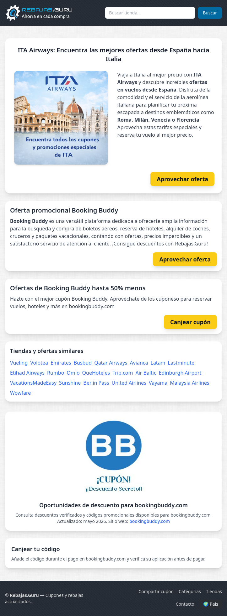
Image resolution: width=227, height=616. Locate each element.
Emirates (61, 362)
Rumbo (55, 372)
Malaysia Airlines (189, 382)
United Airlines (129, 382)
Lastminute (181, 362)
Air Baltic (145, 372)
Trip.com (122, 372)
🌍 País (210, 604)
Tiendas (214, 591)
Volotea (39, 362)
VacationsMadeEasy (33, 382)
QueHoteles (96, 372)
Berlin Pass (96, 382)
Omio (73, 372)
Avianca (139, 362)
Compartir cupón (156, 591)
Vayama (158, 382)
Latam (158, 362)
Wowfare (20, 392)
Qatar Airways (110, 362)
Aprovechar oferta (182, 179)
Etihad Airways (27, 372)
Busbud (83, 362)
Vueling (19, 362)
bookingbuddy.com (149, 521)
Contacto (185, 604)
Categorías (190, 591)
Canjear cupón (190, 322)
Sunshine (70, 382)
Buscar (210, 13)
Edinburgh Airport (180, 372)
